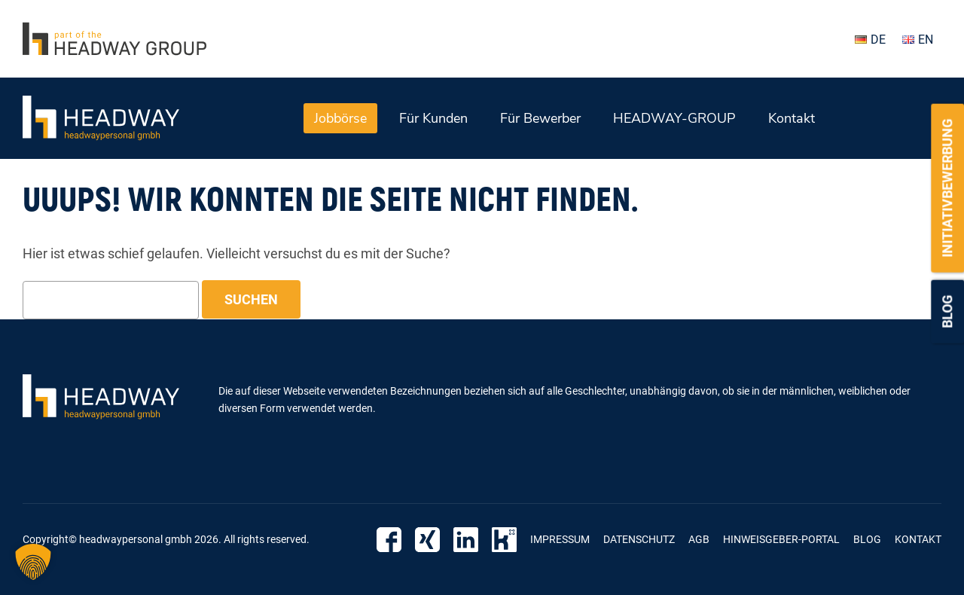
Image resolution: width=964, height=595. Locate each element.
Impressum (560, 539)
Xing (427, 539)
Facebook (389, 539)
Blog (947, 311)
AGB (698, 539)
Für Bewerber (540, 118)
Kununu (504, 539)
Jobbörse (340, 118)
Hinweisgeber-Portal (781, 539)
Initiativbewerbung (947, 188)
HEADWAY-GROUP (674, 118)
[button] (33, 562)
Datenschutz (639, 539)
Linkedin (465, 539)
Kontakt (791, 118)
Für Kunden (433, 118)
